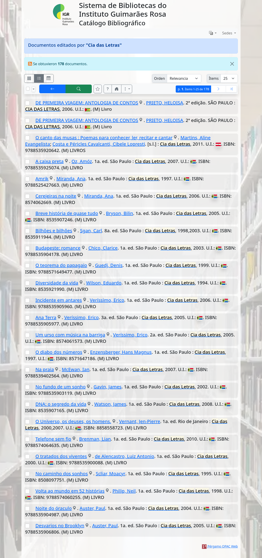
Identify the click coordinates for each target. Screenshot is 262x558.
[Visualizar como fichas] (29, 78)
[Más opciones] (126, 89)
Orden (159, 78)
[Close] (232, 63)
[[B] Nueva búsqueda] (79, 89)
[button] (108, 89)
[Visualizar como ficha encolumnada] (39, 78)
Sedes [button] (227, 33)
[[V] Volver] (52, 89)
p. (193, 89)
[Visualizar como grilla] (49, 78)
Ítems (214, 78)
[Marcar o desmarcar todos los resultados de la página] (28, 88)
